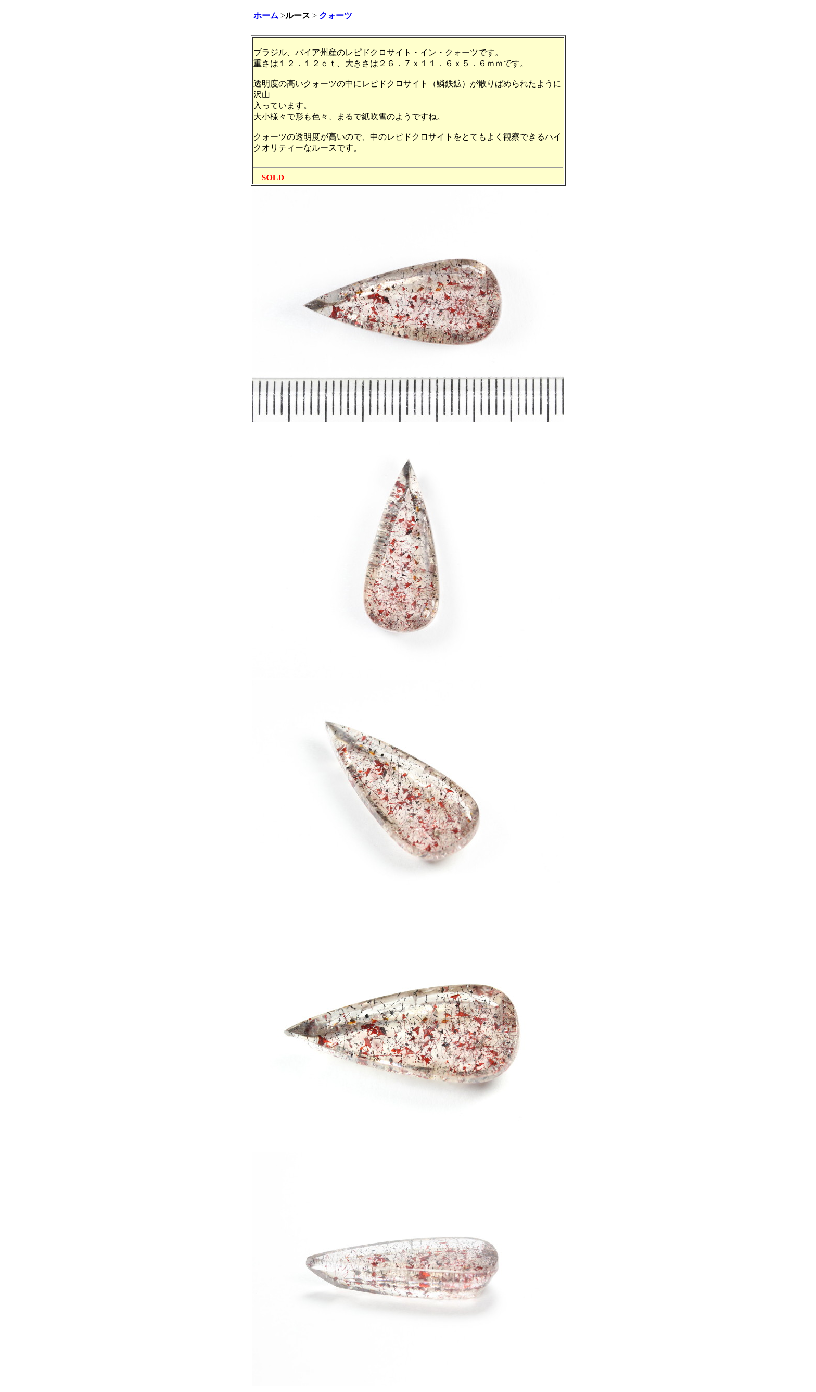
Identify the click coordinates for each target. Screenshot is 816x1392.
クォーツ (335, 15)
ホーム (265, 15)
